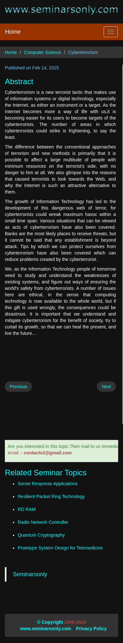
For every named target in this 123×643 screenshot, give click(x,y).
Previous (18, 386)
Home (13, 32)
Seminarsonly (30, 574)
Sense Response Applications (47, 483)
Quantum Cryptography (41, 535)
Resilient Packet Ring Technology (51, 496)
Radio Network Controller (43, 522)
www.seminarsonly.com (45, 628)
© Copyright (50, 622)
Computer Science (42, 52)
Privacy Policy (91, 628)
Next (106, 386)
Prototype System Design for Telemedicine (60, 547)
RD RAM (27, 509)
